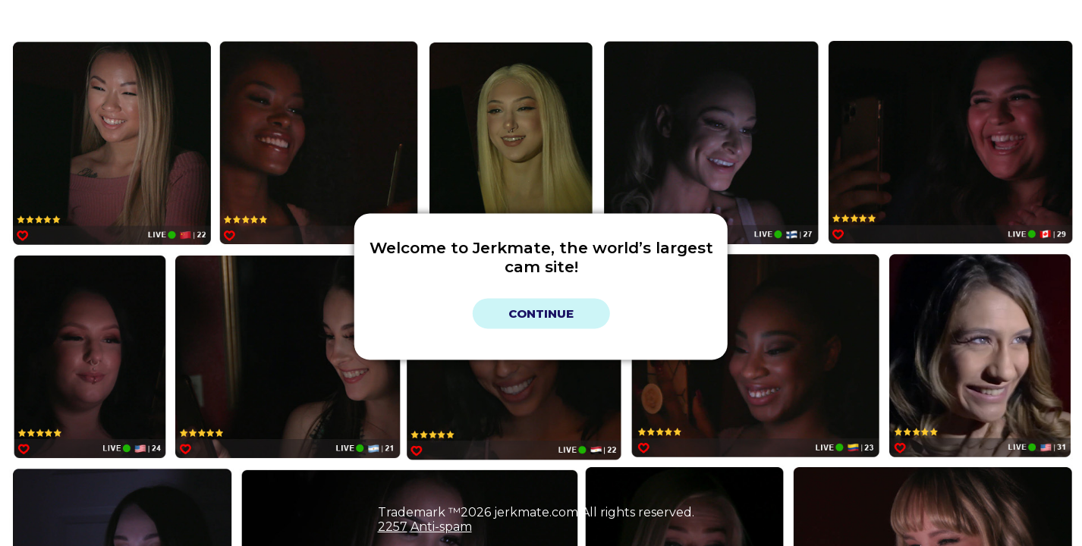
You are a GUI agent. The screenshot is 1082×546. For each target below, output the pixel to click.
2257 (392, 526)
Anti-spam (441, 526)
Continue (541, 313)
